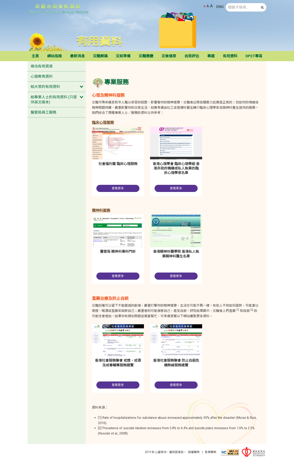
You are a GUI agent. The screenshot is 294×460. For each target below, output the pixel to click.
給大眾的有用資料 (45, 86)
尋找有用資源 (42, 66)
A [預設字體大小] (205, 6)
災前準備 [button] (123, 56)
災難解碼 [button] (100, 56)
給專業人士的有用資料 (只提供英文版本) (54, 99)
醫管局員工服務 (43, 112)
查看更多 (118, 188)
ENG (220, 6)
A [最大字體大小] (211, 5)
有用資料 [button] (230, 56)
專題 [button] (211, 56)
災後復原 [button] (168, 56)
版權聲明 (193, 452)
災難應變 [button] (146, 56)
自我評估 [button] (191, 56)
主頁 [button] (35, 56)
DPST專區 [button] (254, 56)
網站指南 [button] (54, 56)
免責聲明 (210, 452)
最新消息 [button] (77, 56)
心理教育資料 (42, 76)
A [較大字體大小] (208, 6)
